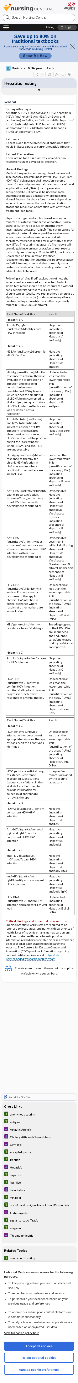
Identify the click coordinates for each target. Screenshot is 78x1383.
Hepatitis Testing (20, 83)
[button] (67, 27)
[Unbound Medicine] (69, 6)
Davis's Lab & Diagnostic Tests (30, 68)
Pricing (50, 27)
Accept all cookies (39, 1346)
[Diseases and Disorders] (39, 1129)
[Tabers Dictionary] (39, 1114)
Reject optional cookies (39, 1357)
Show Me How (35, 56)
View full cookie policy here (21, 1333)
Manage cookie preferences (39, 1369)
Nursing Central (28, 7)
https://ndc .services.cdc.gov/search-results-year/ (32, 956)
